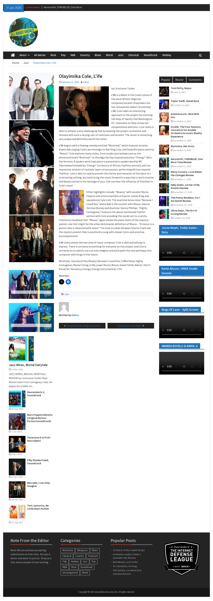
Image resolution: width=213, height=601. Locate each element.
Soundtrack (150, 55)
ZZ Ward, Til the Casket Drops (129, 550)
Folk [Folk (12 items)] (64, 561)
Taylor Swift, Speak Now (185, 101)
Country (85, 55)
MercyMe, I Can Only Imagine (38, 484)
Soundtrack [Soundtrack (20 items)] (87, 567)
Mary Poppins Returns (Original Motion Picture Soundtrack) (39, 418)
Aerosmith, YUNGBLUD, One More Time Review (187, 160)
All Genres (40, 55)
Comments (195, 79)
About (23, 55)
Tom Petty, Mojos (181, 88)
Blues (98, 55)
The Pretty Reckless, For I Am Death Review (185, 199)
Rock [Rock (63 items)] (73, 567)
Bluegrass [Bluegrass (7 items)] (82, 550)
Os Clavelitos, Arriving (125, 566)
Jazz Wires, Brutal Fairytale (28, 365)
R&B (73, 55)
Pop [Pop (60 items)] (94, 561)
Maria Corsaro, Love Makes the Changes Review (186, 173)
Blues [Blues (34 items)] (95, 550)
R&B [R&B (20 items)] (64, 567)
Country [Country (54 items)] (79, 555)
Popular (165, 79)
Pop (63, 55)
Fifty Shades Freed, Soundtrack (38, 462)
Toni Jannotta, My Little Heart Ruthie (38, 507)
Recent (179, 79)
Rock (53, 55)
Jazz (120, 55)
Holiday (166, 55)
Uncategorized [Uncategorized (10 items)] (70, 572)
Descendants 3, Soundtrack (36, 394)
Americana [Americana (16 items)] (67, 550)
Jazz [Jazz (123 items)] (85, 561)
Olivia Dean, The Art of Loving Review (184, 212)
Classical (133, 55)
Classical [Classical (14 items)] (66, 555)
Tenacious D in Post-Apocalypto (39, 439)
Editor (86, 82)
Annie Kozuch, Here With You (185, 115)
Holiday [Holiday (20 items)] (75, 561)
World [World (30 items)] (85, 572)
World (109, 55)
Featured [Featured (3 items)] (93, 555)
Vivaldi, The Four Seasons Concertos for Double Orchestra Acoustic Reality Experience (186, 131)
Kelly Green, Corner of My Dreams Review (185, 186)
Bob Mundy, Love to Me (125, 561)
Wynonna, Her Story (182, 146)
